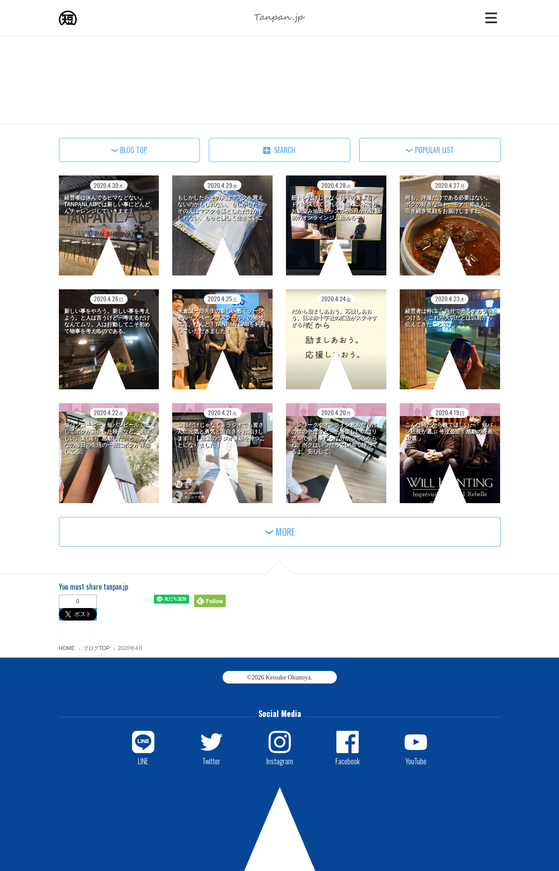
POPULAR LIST (434, 150)
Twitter (211, 761)
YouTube (416, 761)
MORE (285, 531)
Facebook (347, 761)
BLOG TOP (133, 150)
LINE (143, 761)
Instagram (279, 761)
